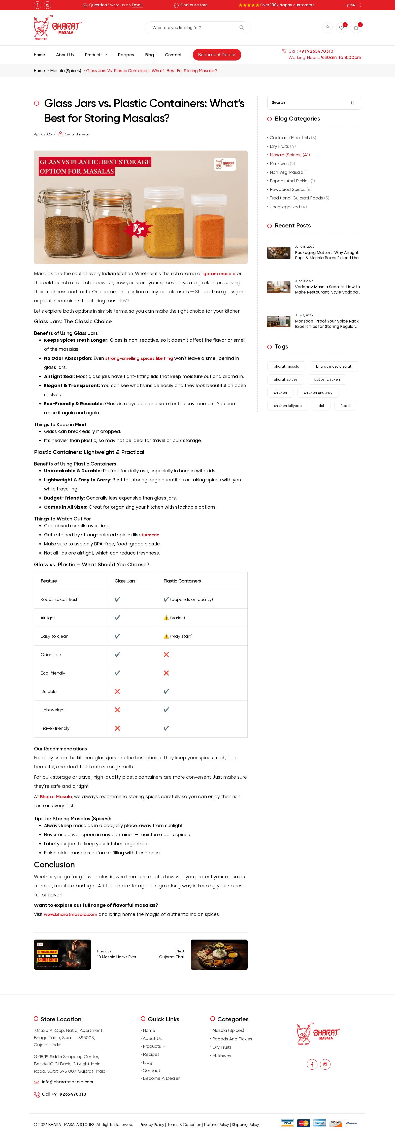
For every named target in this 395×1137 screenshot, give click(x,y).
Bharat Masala (56, 796)
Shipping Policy (245, 1124)
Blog (147, 1062)
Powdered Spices (287, 189)
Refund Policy (216, 1124)
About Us (152, 1038)
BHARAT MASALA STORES (71, 1124)
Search (242, 27)
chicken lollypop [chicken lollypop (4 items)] (288, 406)
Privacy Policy (152, 1124)
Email (137, 5)
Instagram (47, 5)
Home (39, 70)
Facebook (37, 5)
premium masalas (137, 1132)
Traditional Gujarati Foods (296, 197)
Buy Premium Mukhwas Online (251, 1132)
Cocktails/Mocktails (290, 137)
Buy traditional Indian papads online (172, 1132)
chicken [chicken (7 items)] (280, 393)
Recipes (151, 1054)
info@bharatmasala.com (67, 1081)
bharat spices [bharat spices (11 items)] (286, 380)
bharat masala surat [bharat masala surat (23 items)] (334, 366)
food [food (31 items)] (345, 406)
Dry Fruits (279, 146)
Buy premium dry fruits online (214, 1132)
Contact (151, 1070)
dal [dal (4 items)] (321, 406)
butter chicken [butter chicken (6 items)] (327, 380)
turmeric (150, 535)
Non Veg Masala (286, 172)
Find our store (194, 5)
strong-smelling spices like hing (139, 358)
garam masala (219, 273)
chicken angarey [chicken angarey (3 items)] (318, 393)
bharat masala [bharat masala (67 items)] (286, 366)
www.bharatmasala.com (70, 914)
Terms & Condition (184, 1124)
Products (154, 1046)
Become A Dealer (161, 1078)
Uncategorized (285, 206)
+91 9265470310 (316, 51)
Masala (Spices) (65, 70)
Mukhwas (279, 163)
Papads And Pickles (290, 180)
